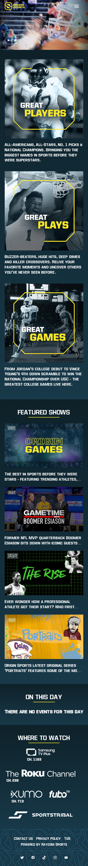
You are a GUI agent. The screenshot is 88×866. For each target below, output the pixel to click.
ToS (67, 838)
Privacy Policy (48, 838)
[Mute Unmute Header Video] (15, 40)
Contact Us (23, 838)
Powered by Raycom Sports (44, 844)
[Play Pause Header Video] (8, 40)
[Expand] (76, 6)
